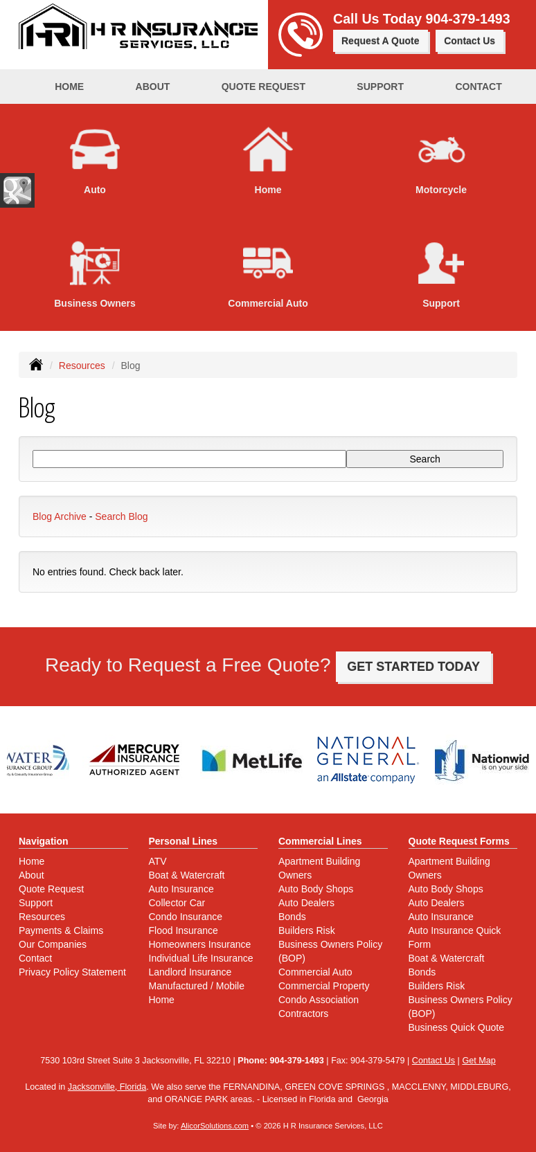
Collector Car (177, 902)
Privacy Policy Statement (72, 972)
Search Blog (121, 516)
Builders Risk (306, 930)
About (153, 86)
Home (69, 86)
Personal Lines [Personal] (183, 841)
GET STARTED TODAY (413, 667)
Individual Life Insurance (201, 958)
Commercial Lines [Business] (320, 841)
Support (36, 902)
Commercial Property (323, 985)
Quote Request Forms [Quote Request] (459, 841)
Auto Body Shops (315, 888)
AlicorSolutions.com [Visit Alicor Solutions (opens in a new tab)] (215, 1126)
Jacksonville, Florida (107, 1087)
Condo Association (318, 999)
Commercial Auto (315, 972)
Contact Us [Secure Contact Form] (433, 1060)
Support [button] (380, 86)
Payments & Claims (61, 930)
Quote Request (51, 888)
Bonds (292, 916)
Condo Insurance (186, 916)
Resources (82, 365)
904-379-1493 (468, 18)
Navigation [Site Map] (44, 841)
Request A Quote (380, 40)
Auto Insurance (181, 888)
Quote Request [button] (263, 86)
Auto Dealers (306, 902)
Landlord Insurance (190, 972)
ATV (158, 861)
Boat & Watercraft (187, 875)
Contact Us (469, 40)
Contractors (303, 1013)
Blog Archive (60, 516)
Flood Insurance (183, 930)
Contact (478, 86)
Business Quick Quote (457, 1027)
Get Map (478, 1060)
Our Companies (53, 944)
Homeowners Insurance (200, 944)
